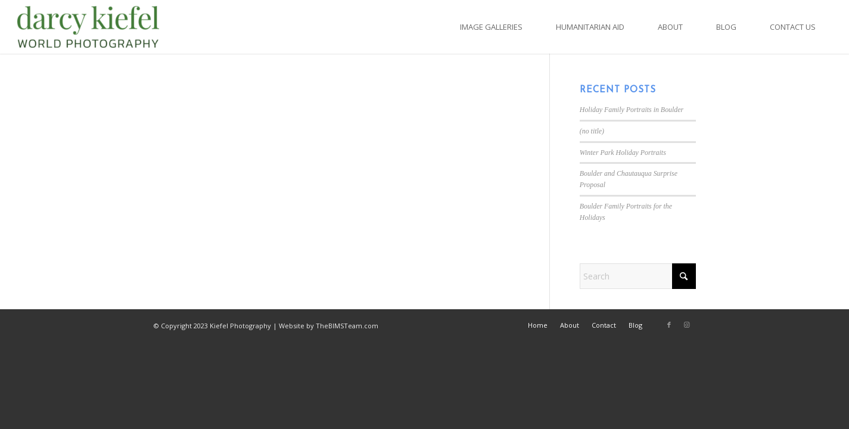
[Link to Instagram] (687, 325)
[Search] (638, 276)
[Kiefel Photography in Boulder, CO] (88, 27)
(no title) (592, 131)
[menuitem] (491, 27)
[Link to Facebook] (669, 325)
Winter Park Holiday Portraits (623, 152)
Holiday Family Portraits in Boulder (631, 109)
